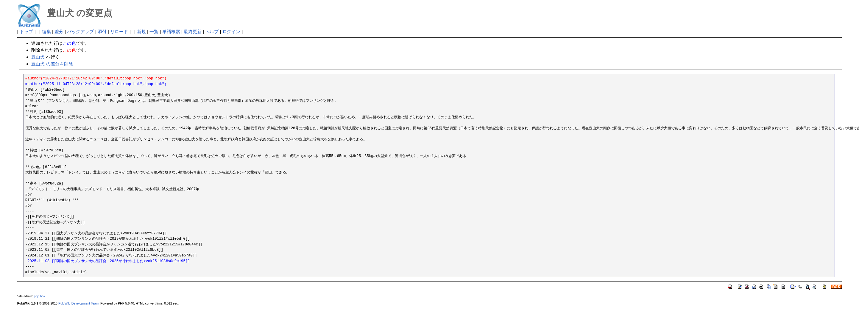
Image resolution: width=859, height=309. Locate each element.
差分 (58, 31)
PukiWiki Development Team (78, 303)
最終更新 (193, 31)
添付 (102, 31)
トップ (26, 31)
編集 (46, 31)
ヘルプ (212, 31)
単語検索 (171, 31)
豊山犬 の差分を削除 (52, 63)
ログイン (231, 31)
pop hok (39, 296)
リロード (119, 31)
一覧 (153, 31)
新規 (141, 31)
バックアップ (80, 31)
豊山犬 (38, 56)
